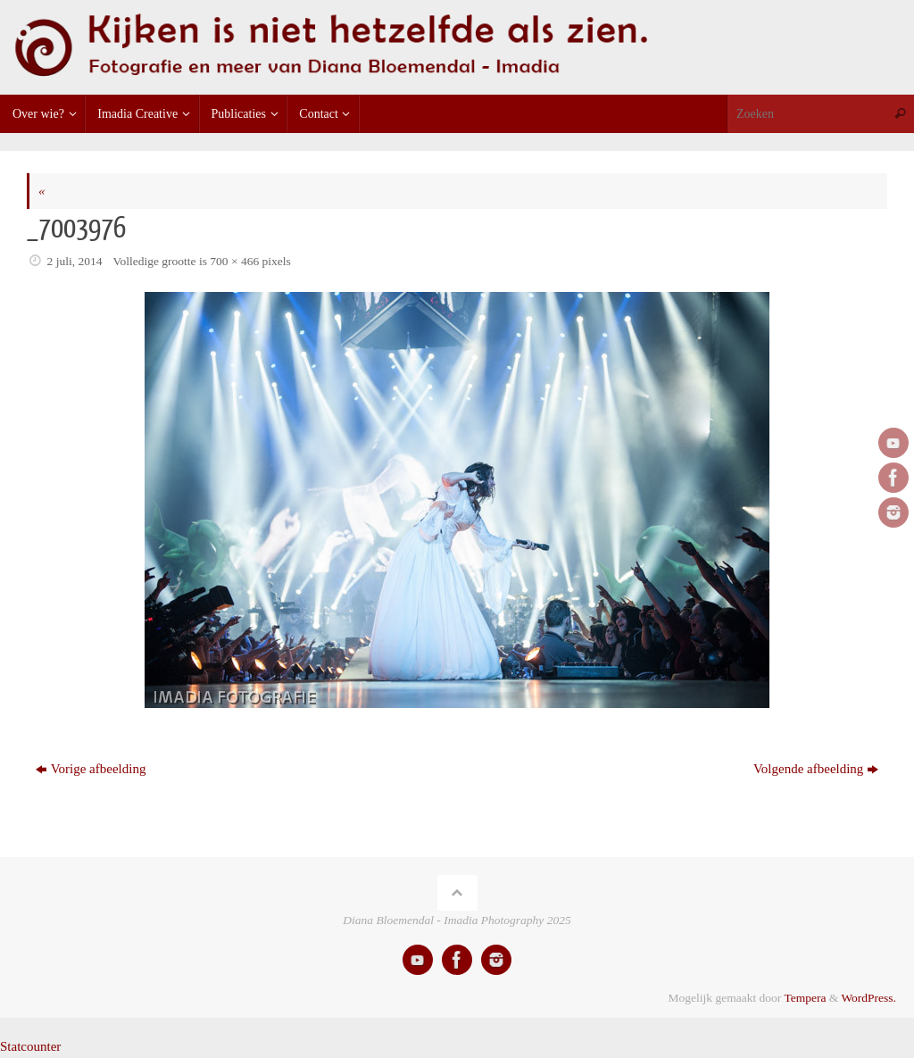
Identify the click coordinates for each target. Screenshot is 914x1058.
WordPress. (868, 997)
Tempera (805, 997)
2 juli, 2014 (75, 261)
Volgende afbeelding (815, 769)
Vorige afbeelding (91, 769)
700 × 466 (234, 261)
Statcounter (30, 1046)
